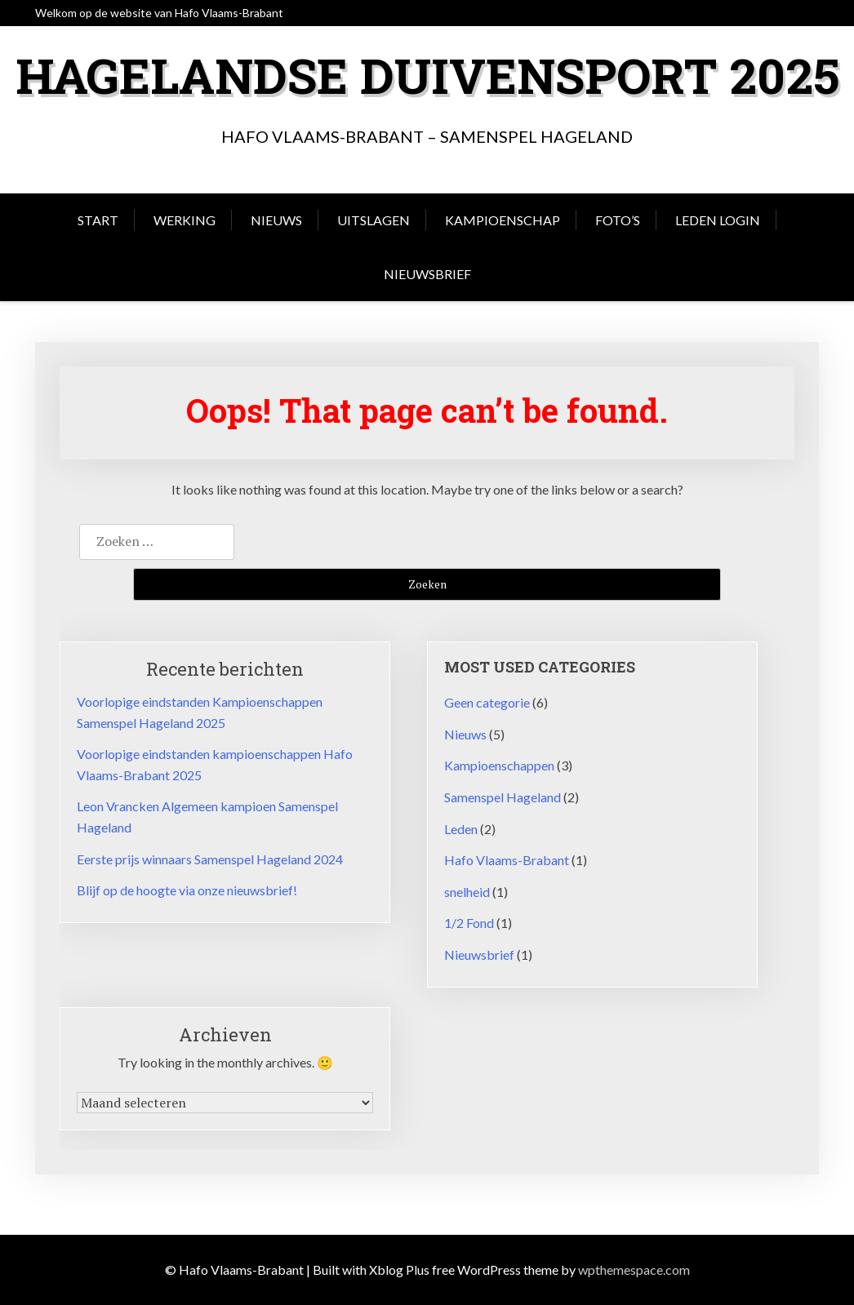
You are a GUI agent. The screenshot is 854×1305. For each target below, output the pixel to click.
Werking (184, 220)
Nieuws (276, 220)
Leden (461, 829)
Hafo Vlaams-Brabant (506, 860)
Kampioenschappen (499, 765)
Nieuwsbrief (427, 274)
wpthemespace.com (634, 1269)
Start (98, 220)
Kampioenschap (502, 220)
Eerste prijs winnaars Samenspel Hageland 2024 (210, 859)
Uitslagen (373, 220)
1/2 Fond (469, 922)
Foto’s (617, 220)
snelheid (467, 891)
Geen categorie (487, 702)
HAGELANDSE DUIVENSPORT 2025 (427, 74)
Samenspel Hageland (502, 797)
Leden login (717, 220)
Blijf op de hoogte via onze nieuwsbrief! (187, 890)
